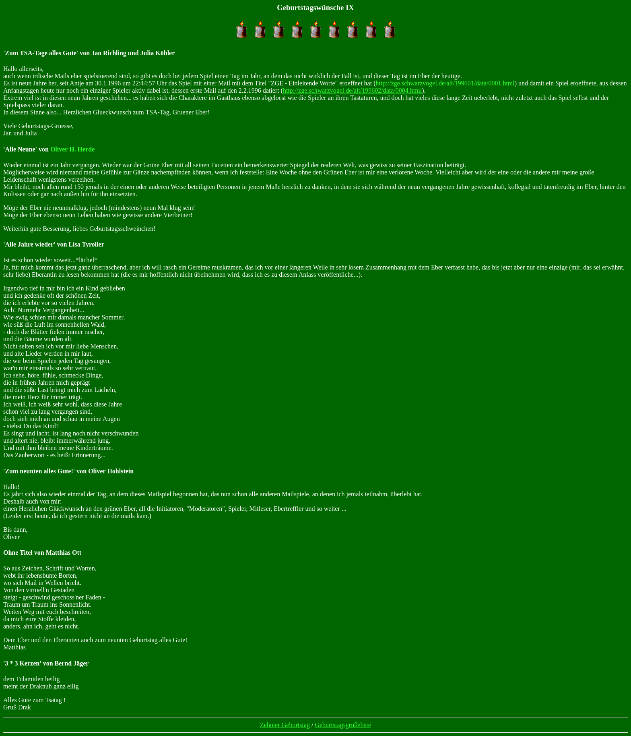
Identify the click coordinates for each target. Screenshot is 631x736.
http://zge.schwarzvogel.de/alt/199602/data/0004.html (352, 90)
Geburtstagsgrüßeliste (343, 724)
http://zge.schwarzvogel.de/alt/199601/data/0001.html (444, 83)
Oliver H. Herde (72, 149)
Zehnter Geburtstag (285, 724)
